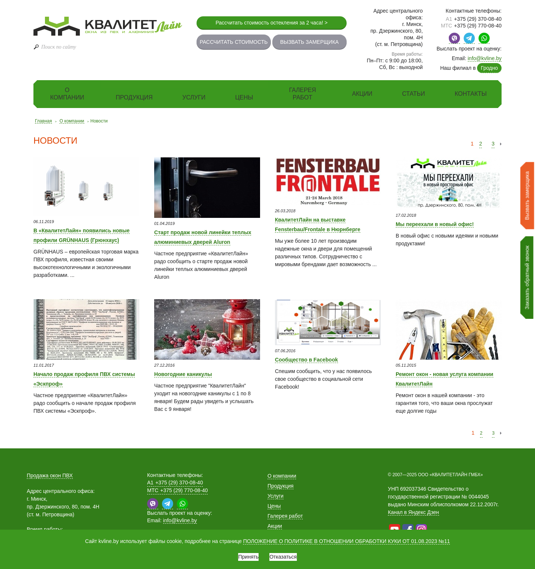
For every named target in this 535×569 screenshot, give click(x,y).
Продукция (134, 97)
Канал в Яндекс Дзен (413, 512)
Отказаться (288, 554)
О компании (67, 94)
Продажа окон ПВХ (50, 475)
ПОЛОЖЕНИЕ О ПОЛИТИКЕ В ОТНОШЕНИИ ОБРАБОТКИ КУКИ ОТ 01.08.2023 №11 (346, 536)
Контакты (471, 94)
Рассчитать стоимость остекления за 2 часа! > (271, 23)
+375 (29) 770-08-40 (471, 26)
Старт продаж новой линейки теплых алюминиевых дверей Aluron (205, 241)
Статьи (413, 94)
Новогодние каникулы (191, 373)
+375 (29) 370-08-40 (474, 19)
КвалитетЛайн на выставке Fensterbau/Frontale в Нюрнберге (321, 228)
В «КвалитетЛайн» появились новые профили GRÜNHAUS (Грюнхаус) (84, 239)
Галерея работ (302, 94)
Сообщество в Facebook (317, 359)
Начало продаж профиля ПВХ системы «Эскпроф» (85, 377)
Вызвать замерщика (309, 42)
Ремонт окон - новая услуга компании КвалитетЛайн (443, 377)
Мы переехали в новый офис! (447, 223)
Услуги (193, 97)
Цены (244, 97)
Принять (243, 554)
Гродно (489, 68)
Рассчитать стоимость (234, 42)
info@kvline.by (485, 58)
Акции (362, 94)
